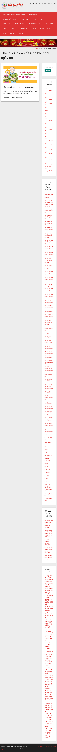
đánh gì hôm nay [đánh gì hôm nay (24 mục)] (48, 735)
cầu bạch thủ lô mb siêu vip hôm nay (49, 229)
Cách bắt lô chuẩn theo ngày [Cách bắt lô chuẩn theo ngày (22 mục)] (49, 590)
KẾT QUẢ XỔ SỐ (13, 28)
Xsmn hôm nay (39, 19)
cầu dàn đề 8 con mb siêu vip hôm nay (49, 254)
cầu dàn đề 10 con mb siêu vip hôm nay (48, 260)
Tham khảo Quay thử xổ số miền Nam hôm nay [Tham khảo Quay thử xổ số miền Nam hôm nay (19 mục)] (49, 723)
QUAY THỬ (12, 33)
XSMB (45, 24)
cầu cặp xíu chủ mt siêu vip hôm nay (48, 342)
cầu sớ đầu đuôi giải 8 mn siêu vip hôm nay (49, 412)
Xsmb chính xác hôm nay (9, 19)
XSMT (4, 28)
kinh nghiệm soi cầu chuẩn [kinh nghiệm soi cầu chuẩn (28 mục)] (49, 668)
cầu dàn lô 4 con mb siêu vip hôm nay (49, 279)
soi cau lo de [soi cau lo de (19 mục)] (48, 698)
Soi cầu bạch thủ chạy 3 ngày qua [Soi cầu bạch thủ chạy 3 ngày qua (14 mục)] (49, 702)
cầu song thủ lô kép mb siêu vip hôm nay (48, 322)
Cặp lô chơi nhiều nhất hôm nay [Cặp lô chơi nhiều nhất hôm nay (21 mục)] (49, 633)
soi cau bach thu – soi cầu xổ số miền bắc (14, 14)
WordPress (12, 748)
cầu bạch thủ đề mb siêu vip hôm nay (49, 217)
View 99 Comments (17, 97)
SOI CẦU (42, 28)
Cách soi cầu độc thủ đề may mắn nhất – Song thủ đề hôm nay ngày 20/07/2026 (49, 534)
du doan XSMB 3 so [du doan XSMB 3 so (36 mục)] (48, 647)
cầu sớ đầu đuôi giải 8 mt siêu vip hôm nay (49, 362)
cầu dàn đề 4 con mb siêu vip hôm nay (49, 242)
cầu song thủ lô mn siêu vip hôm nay (49, 425)
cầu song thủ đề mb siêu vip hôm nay (49, 316)
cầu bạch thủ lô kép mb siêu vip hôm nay (48, 223)
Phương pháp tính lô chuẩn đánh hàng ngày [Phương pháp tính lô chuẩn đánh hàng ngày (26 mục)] (48, 691)
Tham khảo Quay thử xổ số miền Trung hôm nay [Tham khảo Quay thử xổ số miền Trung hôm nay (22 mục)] (49, 730)
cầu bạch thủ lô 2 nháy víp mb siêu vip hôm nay (49, 204)
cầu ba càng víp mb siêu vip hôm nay (49, 210)
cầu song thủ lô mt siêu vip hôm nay (48, 374)
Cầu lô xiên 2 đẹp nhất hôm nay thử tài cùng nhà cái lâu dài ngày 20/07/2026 (49, 524)
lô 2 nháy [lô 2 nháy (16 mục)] (51, 675)
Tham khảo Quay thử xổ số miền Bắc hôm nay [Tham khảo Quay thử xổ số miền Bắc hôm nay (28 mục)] (48, 715)
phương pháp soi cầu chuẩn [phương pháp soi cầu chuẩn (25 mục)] (49, 685)
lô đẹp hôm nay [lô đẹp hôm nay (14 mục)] (47, 677)
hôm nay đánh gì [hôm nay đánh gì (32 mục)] (48, 663)
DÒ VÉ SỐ (49, 28)
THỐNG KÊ (33, 28)
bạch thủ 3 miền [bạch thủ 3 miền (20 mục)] (49, 583)
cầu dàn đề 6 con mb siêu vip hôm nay (18, 87)
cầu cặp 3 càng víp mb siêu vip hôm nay (48, 235)
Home (36, 48)
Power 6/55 (47, 469)
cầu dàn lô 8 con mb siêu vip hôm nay (49, 296)
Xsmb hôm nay (33, 14)
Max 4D (50, 125)
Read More (6, 97)
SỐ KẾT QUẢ (21, 33)
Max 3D (50, 120)
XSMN (51, 24)
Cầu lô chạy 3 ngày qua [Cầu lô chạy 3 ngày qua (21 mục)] (48, 619)
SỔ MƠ (4, 33)
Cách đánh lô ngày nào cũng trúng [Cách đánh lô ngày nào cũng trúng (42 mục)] (49, 601)
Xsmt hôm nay (25, 19)
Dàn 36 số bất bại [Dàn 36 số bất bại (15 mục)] (48, 654)
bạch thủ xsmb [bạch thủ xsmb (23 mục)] (47, 585)
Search (48, 70)
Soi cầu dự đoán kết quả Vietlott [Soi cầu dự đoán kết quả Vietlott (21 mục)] (48, 705)
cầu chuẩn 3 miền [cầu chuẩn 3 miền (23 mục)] (49, 613)
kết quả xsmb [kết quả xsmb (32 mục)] (49, 674)
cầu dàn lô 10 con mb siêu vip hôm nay (49, 273)
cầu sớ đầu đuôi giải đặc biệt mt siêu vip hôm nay (49, 368)
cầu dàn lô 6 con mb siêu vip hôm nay (49, 290)
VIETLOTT (23, 28)
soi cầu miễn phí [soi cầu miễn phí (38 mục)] (49, 709)
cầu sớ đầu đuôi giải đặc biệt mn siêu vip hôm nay (49, 419)
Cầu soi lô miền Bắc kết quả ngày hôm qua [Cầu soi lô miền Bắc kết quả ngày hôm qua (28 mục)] (49, 627)
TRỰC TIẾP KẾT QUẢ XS (34, 24)
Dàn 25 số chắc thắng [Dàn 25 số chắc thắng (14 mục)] (49, 653)
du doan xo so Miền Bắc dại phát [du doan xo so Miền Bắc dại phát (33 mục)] (49, 638)
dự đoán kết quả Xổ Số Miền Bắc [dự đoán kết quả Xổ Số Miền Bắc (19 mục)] (49, 658)
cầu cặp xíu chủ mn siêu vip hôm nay (49, 397)
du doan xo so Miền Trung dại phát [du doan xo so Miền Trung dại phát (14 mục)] (49, 643)
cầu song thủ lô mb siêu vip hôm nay (49, 328)
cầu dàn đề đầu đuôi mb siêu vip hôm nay (48, 266)
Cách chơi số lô (7, 24)
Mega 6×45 (47, 460)
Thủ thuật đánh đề (20, 24)
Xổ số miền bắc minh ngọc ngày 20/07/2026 (48, 557)
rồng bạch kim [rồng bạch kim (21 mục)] (48, 696)
